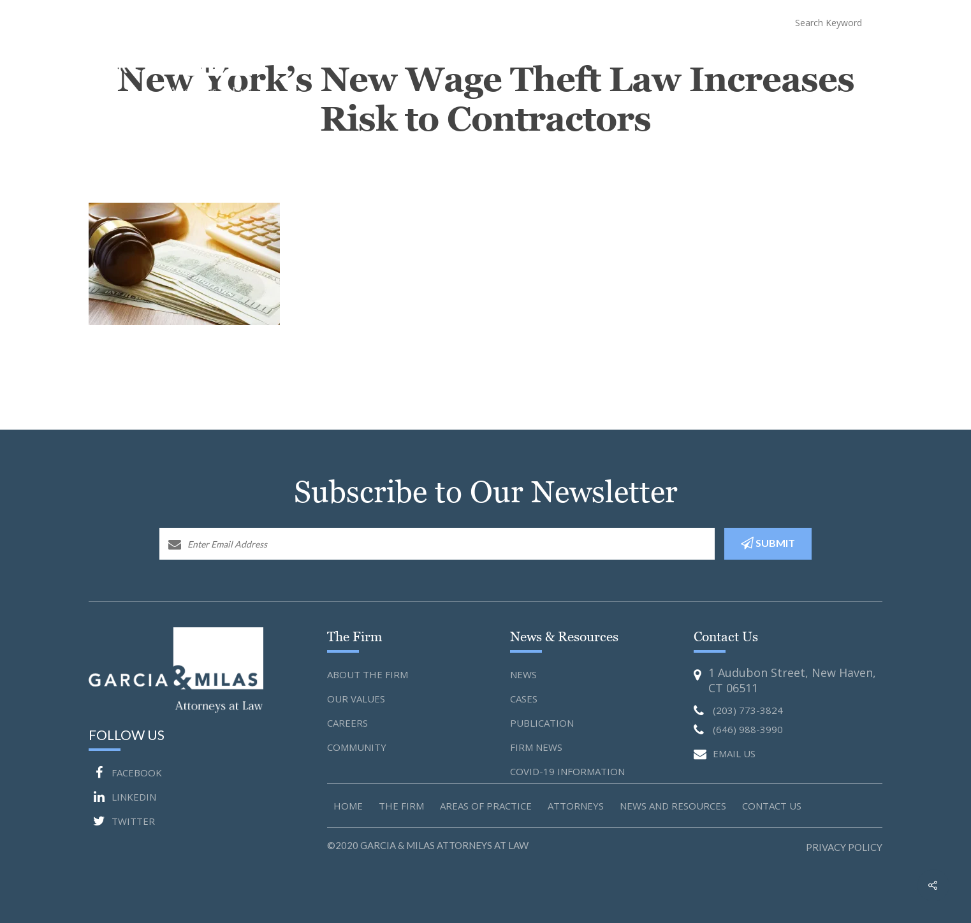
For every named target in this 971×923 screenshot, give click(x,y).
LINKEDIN (122, 796)
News (523, 674)
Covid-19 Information (567, 771)
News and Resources (683, 58)
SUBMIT (768, 543)
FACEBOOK (125, 772)
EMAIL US (725, 754)
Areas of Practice (486, 805)
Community (356, 747)
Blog (806, 58)
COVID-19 (761, 58)
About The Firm (449, 58)
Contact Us (855, 58)
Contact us (771, 805)
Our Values (356, 698)
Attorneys (601, 58)
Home (389, 58)
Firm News (536, 747)
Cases (523, 698)
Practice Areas (530, 58)
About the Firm (367, 674)
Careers (347, 722)
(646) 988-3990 (713, 22)
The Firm (401, 805)
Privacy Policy (844, 847)
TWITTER (122, 821)
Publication (542, 722)
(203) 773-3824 (613, 22)
